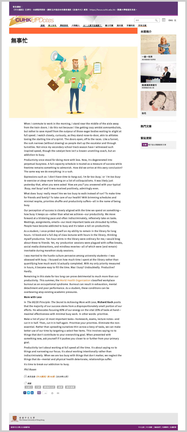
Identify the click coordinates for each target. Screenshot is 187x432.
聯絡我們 (157, 427)
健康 (60, 387)
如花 (144, 113)
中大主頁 (141, 427)
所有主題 (142, 25)
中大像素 (149, 427)
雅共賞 (120, 25)
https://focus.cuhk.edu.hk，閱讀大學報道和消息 (112, 9)
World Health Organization (75, 280)
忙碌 (38, 387)
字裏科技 (131, 25)
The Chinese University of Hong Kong (28, 418)
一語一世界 (147, 57)
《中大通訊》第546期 (45, 376)
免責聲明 (165, 427)
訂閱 (145, 144)
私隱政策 (173, 427)
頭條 (43, 25)
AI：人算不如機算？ (92, 25)
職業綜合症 (49, 387)
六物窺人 (76, 25)
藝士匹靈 (109, 25)
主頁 (36, 19)
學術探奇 (64, 25)
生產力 (29, 387)
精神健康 (70, 387)
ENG (171, 20)
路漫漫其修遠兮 (149, 85)
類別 (163, 20)
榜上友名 (52, 25)
